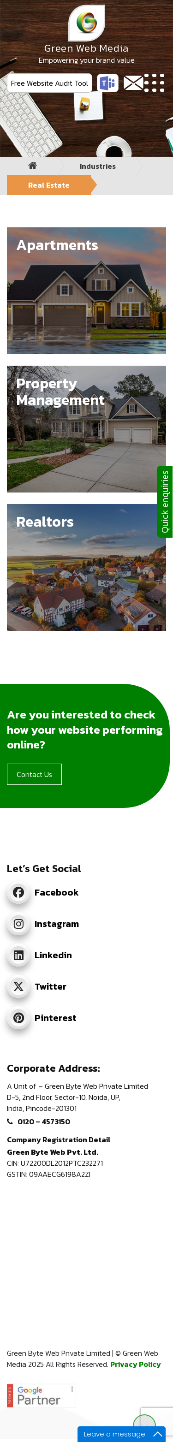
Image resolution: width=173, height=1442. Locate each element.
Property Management (60, 391)
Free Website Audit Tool (49, 83)
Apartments (57, 245)
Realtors (45, 521)
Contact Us (34, 774)
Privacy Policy (135, 1364)
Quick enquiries (165, 501)
